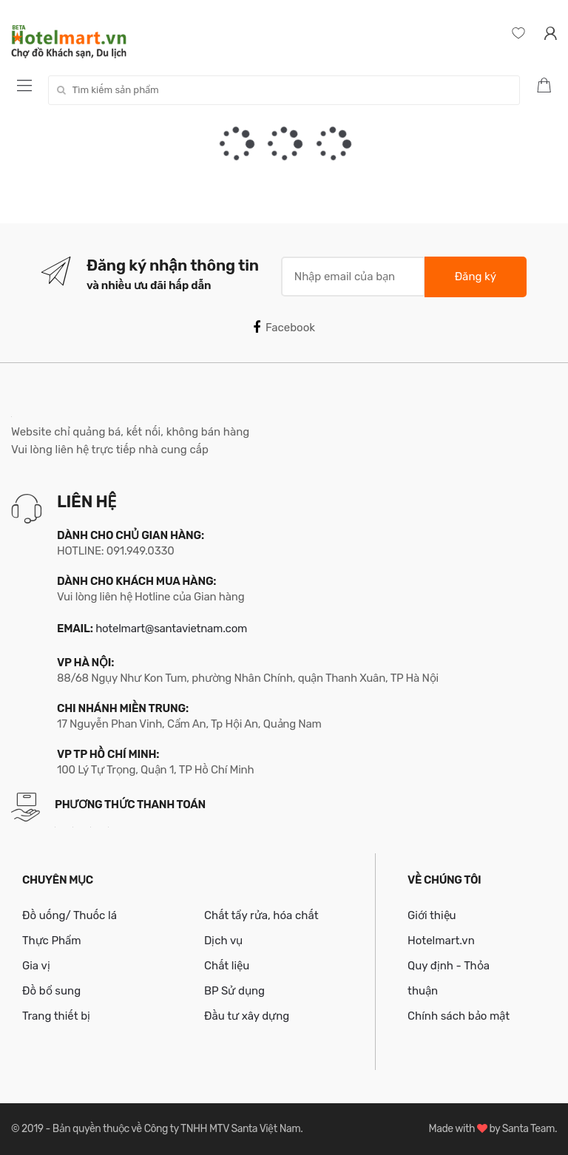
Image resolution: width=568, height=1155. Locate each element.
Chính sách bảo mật (459, 1016)
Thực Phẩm (51, 940)
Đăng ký (475, 276)
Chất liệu (226, 965)
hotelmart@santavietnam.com (171, 628)
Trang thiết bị (56, 1016)
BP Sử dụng (234, 991)
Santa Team (528, 1128)
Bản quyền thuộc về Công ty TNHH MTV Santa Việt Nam (176, 1128)
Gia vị (36, 965)
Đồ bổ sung (51, 991)
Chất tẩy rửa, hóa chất (261, 915)
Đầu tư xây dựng (246, 1016)
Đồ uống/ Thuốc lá (69, 915)
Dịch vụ (223, 940)
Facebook (284, 327)
